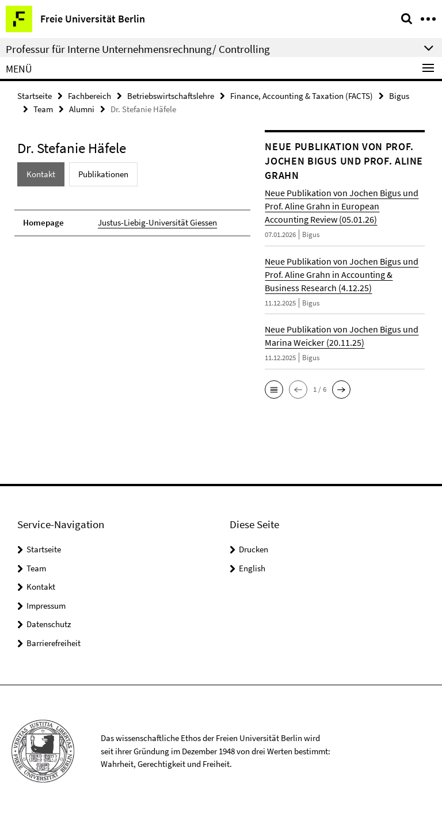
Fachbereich (89, 95)
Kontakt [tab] (40, 174)
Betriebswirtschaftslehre (170, 95)
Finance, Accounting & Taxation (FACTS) (301, 95)
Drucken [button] (253, 549)
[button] (274, 389)
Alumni (81, 109)
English (252, 568)
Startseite (34, 95)
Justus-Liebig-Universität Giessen (157, 222)
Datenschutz (48, 624)
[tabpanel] (132, 217)
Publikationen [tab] (103, 174)
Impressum (46, 605)
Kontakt (40, 586)
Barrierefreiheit (53, 642)
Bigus (399, 95)
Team (43, 109)
